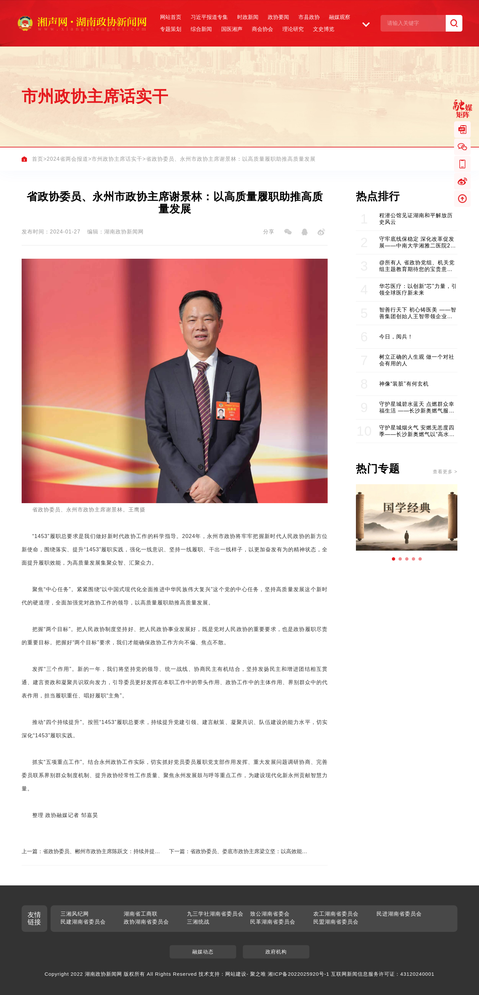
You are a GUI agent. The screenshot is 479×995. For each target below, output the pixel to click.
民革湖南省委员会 (272, 922)
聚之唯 (258, 974)
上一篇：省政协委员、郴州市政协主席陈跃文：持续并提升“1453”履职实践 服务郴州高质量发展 (88, 852)
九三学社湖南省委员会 (215, 914)
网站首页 (170, 17)
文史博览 (323, 29)
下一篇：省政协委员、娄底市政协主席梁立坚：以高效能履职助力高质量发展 (238, 852)
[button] (393, 559)
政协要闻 (278, 17)
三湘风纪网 (75, 914)
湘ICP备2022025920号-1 (298, 974)
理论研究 (293, 29)
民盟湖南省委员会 (336, 922)
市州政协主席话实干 (116, 159)
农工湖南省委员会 (336, 914)
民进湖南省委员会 (399, 914)
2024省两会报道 (67, 159)
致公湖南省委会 (270, 914)
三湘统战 (198, 922)
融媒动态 (203, 951)
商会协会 (262, 29)
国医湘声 (231, 29)
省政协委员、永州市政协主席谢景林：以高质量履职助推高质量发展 (231, 159)
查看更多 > (445, 471)
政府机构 (276, 951)
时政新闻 (247, 17)
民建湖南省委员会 (83, 922)
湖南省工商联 (141, 914)
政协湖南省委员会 (146, 922)
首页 (37, 159)
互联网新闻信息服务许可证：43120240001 (382, 974)
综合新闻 (201, 29)
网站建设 (235, 974)
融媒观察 (339, 17)
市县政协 (309, 17)
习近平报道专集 (209, 17)
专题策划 (170, 29)
